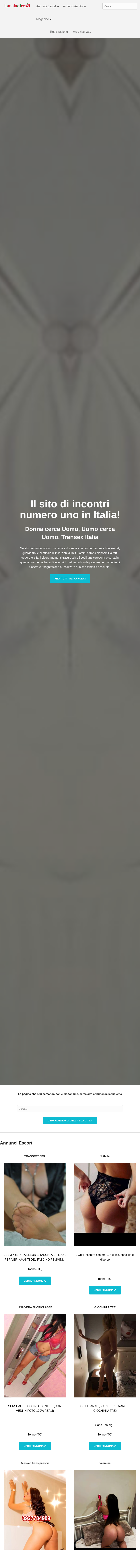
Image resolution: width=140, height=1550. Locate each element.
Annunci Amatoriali (75, 6)
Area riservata (82, 31)
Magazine (44, 19)
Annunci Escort (47, 6)
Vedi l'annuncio (35, 1280)
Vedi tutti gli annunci (69, 578)
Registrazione (59, 31)
